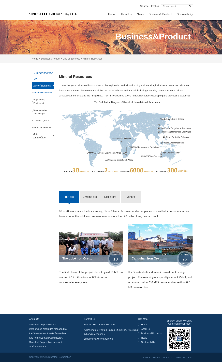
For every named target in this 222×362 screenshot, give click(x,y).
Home (111, 14)
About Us (126, 14)
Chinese (144, 6)
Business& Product (160, 14)
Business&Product (50, 58)
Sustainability (185, 14)
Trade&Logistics (41, 120)
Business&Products (151, 333)
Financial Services (42, 127)
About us (145, 329)
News (140, 14)
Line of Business (71, 58)
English (155, 6)
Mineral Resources (92, 58)
